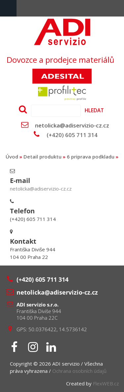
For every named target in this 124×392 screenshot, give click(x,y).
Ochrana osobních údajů (79, 371)
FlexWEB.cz (106, 383)
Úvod (12, 156)
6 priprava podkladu (90, 156)
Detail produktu (42, 156)
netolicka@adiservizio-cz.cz (72, 125)
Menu (8, 8)
